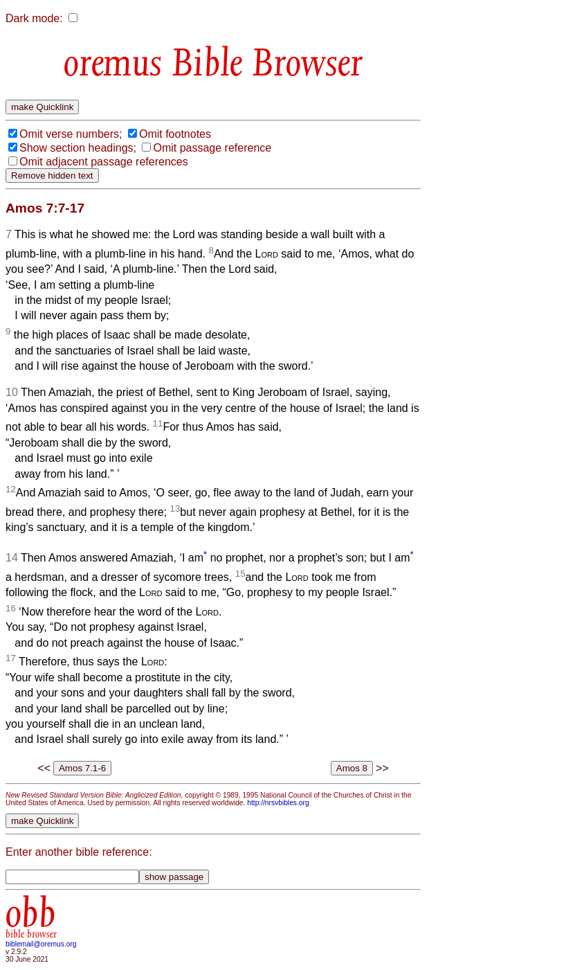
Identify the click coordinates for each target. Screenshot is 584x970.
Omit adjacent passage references (103, 162)
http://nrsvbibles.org (278, 803)
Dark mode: (34, 18)
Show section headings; (77, 148)
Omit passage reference (212, 148)
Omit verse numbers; (70, 134)
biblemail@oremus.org (41, 944)
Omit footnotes (175, 134)
